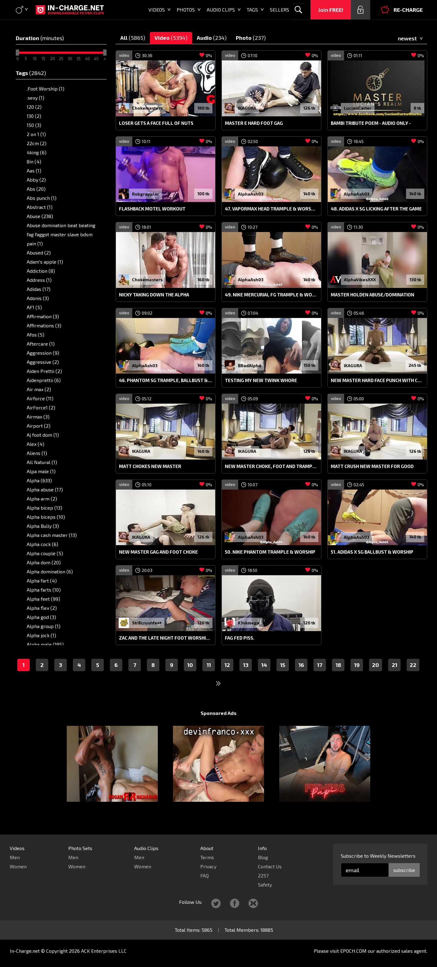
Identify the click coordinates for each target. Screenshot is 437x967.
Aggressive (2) (43, 362)
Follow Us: (190, 902)
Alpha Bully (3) (43, 526)
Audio (212, 37)
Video (171, 37)
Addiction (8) (41, 271)
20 (375, 676)
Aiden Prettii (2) (44, 371)
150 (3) (34, 125)
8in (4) (34, 161)
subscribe (404, 870)
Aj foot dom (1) (43, 435)
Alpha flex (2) (42, 608)
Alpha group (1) (43, 626)
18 (338, 676)
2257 (263, 875)
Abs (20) (36, 189)
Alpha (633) (39, 480)
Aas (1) (34, 170)
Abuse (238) (40, 216)
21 (394, 676)
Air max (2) (39, 389)
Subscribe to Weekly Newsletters (378, 856)
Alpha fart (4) (42, 580)
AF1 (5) (34, 307)
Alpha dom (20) (44, 562)
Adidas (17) (38, 289)
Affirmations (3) (44, 325)
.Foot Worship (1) (45, 88)
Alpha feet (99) (43, 599)
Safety (265, 884)
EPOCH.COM (353, 951)
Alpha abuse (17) (45, 489)
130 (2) (34, 116)
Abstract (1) (40, 207)
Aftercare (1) (41, 344)
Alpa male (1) (41, 471)
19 (357, 676)
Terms (207, 857)
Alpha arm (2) (42, 498)
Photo (251, 37)
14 (264, 676)
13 (246, 676)
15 (282, 676)
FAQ (204, 875)
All (132, 37)
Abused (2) (39, 252)
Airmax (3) (38, 416)
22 (413, 676)
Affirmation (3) (43, 316)
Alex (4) (35, 444)
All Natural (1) (42, 462)
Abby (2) (36, 180)
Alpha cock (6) (42, 544)
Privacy (208, 866)
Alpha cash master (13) (52, 535)
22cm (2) (36, 143)
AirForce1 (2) (41, 407)
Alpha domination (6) (50, 571)
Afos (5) (35, 334)
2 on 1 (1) (36, 134)
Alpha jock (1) (41, 635)
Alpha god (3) (41, 617)
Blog (263, 857)
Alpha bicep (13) (44, 508)
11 (209, 676)
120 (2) (34, 107)
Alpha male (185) (45, 644)
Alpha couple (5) (45, 553)
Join (330, 9)
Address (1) (39, 280)
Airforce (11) (40, 398)
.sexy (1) (35, 98)
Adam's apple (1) (45, 262)
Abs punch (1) (41, 198)
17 (319, 676)
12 (227, 676)
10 (190, 676)
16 (301, 676)
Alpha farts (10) (44, 590)
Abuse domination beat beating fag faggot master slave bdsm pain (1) (61, 234)
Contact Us (270, 866)
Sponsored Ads (218, 724)
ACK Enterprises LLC (104, 951)
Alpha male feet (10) (49, 653)
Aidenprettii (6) (44, 380)
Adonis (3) (38, 298)
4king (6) (36, 152)
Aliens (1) (37, 453)
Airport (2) (38, 426)
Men (15, 857)
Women (18, 866)
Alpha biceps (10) (46, 517)
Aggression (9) (43, 353)
